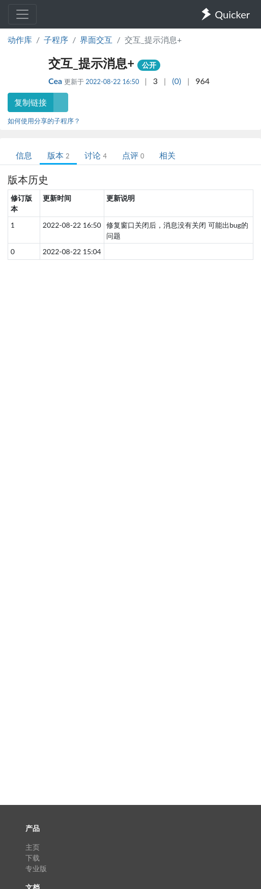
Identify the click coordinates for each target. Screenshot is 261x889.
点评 (133, 155)
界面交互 (96, 39)
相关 (167, 155)
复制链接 (30, 102)
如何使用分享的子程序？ (44, 121)
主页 (32, 847)
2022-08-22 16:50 (112, 81)
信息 (24, 155)
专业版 (36, 868)
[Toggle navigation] (22, 14)
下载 (32, 857)
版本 (58, 155)
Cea (56, 81)
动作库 (20, 39)
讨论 (95, 155)
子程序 (56, 39)
